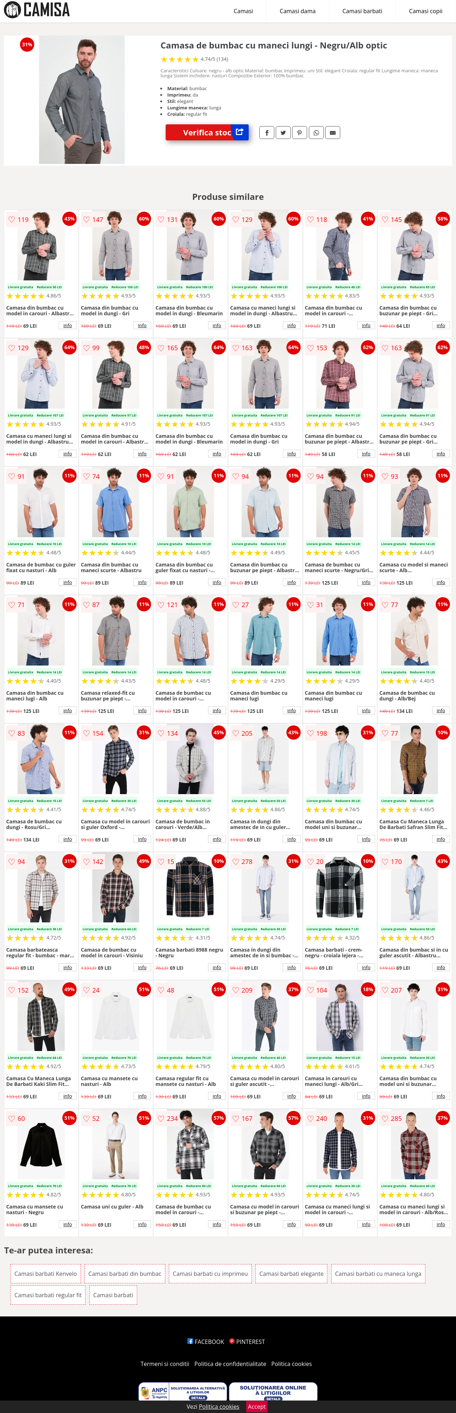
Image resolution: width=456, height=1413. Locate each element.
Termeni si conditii (165, 1364)
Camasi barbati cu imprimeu (210, 1274)
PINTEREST (247, 1342)
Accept (257, 1407)
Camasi (243, 11)
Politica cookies (291, 1364)
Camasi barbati (362, 11)
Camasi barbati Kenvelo (45, 1274)
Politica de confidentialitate (230, 1364)
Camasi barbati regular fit (48, 1295)
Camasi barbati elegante (291, 1274)
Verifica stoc (216, 132)
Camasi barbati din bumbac (124, 1274)
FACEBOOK (205, 1342)
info (67, 325)
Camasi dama (298, 11)
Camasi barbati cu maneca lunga (378, 1274)
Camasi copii (425, 11)
